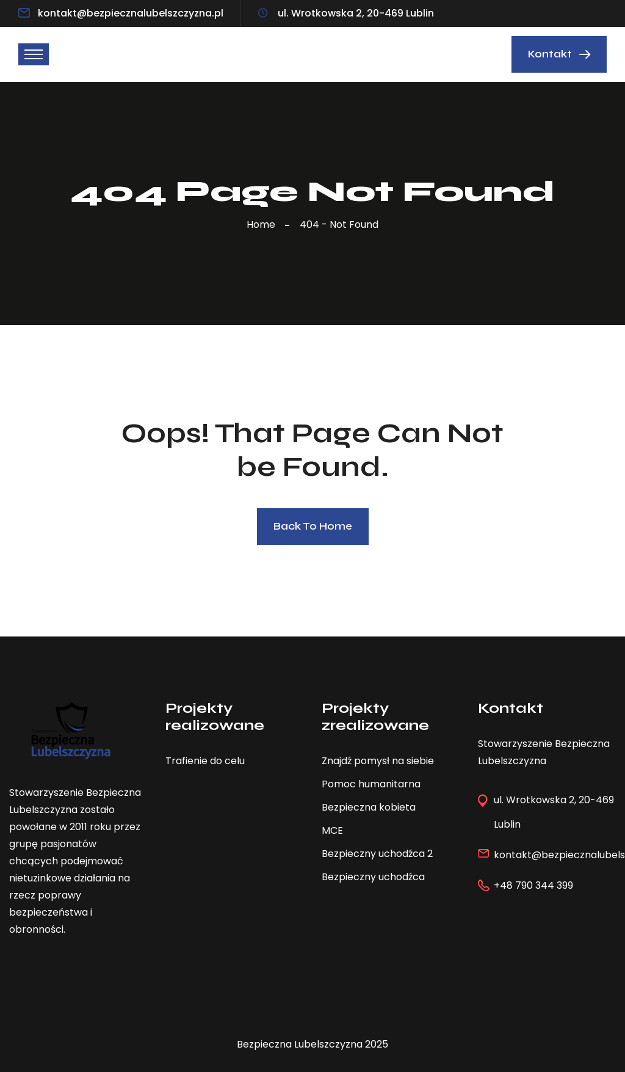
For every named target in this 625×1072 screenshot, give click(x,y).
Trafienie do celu (205, 761)
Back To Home (312, 526)
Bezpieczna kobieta (369, 807)
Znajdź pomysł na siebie (378, 761)
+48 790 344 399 (533, 885)
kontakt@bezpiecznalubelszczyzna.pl (130, 13)
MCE (332, 830)
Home (263, 224)
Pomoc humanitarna (371, 784)
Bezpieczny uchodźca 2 (377, 854)
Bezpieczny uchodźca (373, 877)
